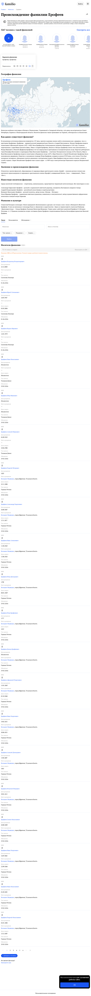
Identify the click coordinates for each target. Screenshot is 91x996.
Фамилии (11, 9)
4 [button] (16, 950)
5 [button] (19, 950)
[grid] (45, 601)
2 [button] (10, 950)
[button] (26, 950)
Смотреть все (83, 30)
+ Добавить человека (9, 956)
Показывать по (82, 250)
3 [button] (13, 950)
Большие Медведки (7, 479)
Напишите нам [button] (6, 963)
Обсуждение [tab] (25, 220)
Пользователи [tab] (13, 220)
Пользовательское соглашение (45, 993)
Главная (3, 9)
